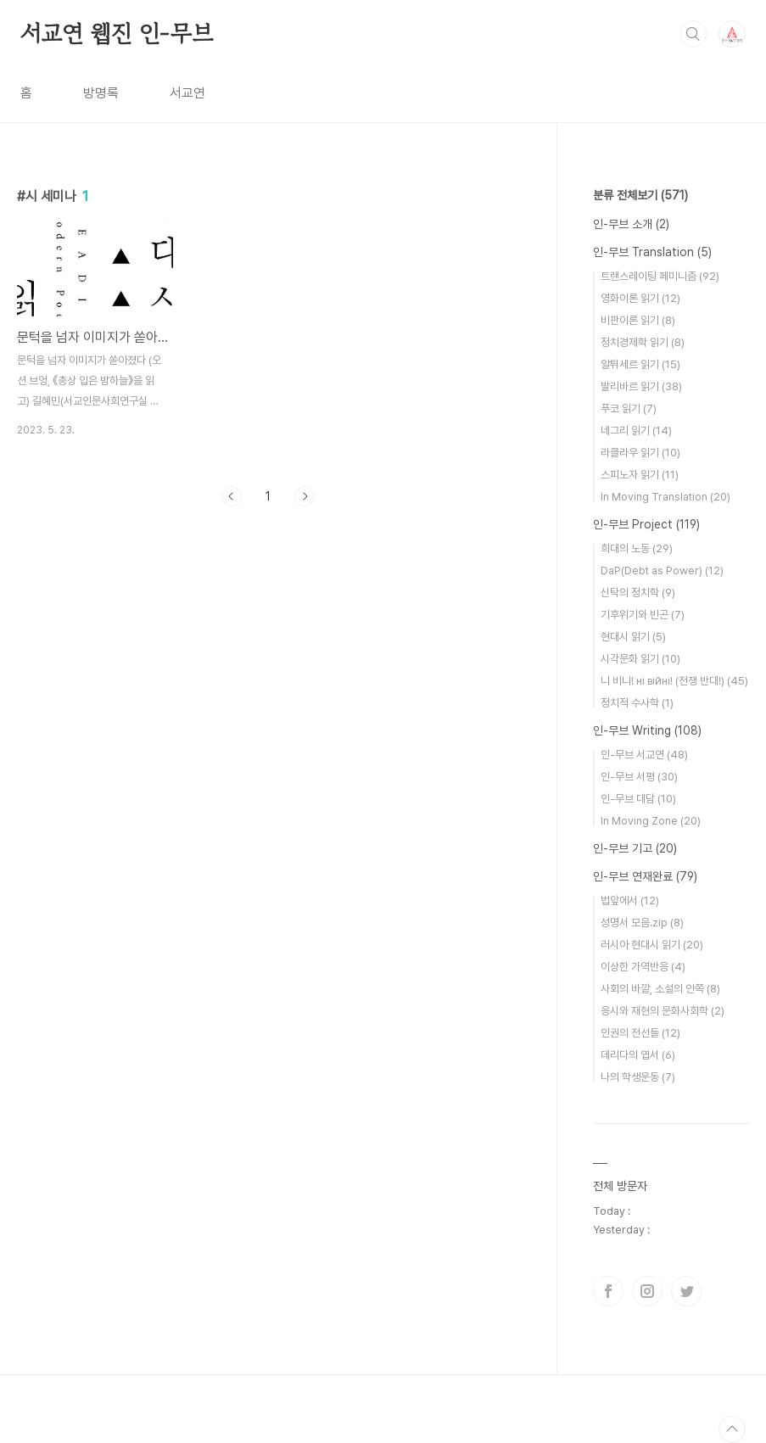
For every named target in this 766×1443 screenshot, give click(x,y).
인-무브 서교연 (644, 754)
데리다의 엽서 (638, 1055)
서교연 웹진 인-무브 (116, 33)
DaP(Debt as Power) (662, 570)
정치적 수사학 (637, 702)
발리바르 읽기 (641, 386)
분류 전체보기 (640, 195)
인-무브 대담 (638, 798)
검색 (693, 34)
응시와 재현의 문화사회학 (662, 1010)
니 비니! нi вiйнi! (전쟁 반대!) (674, 680)
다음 (304, 496)
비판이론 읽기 (638, 320)
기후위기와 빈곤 (643, 614)
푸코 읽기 (629, 408)
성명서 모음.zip (642, 922)
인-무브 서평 (639, 776)
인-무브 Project (646, 524)
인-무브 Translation (652, 252)
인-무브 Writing (647, 730)
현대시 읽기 (633, 636)
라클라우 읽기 (640, 452)
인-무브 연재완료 (645, 876)
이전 (231, 496)
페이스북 (608, 1291)
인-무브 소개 (631, 224)
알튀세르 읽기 (640, 364)
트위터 (686, 1291)
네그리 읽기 (636, 430)
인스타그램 (647, 1291)
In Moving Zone (651, 820)
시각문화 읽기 (640, 658)
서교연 (187, 93)
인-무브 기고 (635, 848)
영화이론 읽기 (640, 298)
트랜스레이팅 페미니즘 (660, 276)
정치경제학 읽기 (643, 342)
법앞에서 (630, 900)
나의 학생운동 (638, 1077)
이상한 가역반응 (643, 966)
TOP (732, 1429)
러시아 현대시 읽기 (652, 944)
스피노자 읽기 (640, 474)
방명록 (101, 93)
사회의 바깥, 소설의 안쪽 (660, 988)
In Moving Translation (665, 496)
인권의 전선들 (640, 1032)
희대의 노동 (637, 548)
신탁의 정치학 (638, 592)
